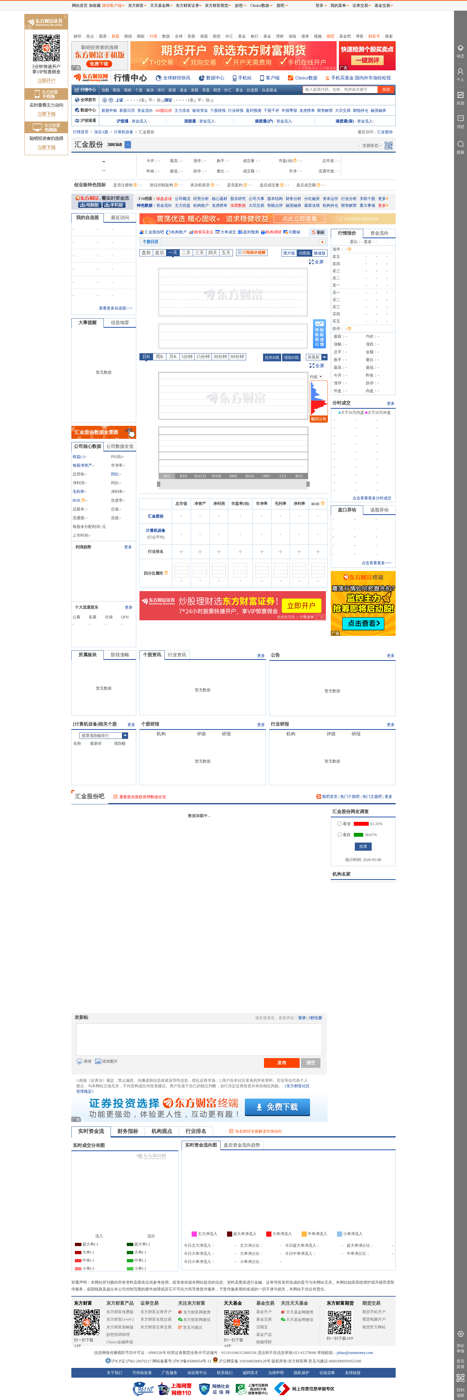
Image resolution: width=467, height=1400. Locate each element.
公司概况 (182, 198)
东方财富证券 (187, 5)
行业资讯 (177, 654)
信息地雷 (120, 322)
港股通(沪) (264, 121)
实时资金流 (91, 1131)
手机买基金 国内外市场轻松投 (361, 78)
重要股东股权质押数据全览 (142, 797)
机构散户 (201, 205)
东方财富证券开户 (156, 1312)
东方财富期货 (340, 1303)
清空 (310, 1062)
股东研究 (238, 198)
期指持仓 (360, 110)
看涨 (344, 824)
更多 (383, 198)
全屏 (319, 262)
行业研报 (236, 110)
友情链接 (353, 1373)
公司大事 (256, 198)
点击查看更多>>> (376, 563)
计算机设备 (123, 132)
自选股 (252, 90)
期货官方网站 (374, 1327)
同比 (115, 474)
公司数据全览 (120, 446)
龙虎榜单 (307, 110)
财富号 (374, 36)
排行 (161, 90)
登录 (302, 1018)
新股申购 (109, 110)
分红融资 (312, 198)
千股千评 (271, 110)
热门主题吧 (372, 796)
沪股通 (122, 121)
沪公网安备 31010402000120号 (241, 1361)
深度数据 (238, 205)
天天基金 (233, 1303)
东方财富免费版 (120, 1312)
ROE (79, 500)
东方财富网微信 (194, 1319)
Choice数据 (306, 78)
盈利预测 (253, 110)
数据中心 (215, 78)
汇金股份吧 (154, 232)
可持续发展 (142, 1373)
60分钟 (237, 356)
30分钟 (220, 356)
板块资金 (200, 110)
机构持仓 (330, 205)
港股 (204, 36)
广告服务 (169, 1373)
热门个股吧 (350, 796)
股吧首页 (327, 796)
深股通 (190, 121)
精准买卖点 (203, 232)
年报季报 (289, 110)
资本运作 (330, 198)
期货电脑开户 (374, 1319)
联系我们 (225, 1373)
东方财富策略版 (120, 1327)
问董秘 (294, 232)
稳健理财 (264, 1342)
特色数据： (146, 205)
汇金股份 (155, 516)
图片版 (289, 253)
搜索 (389, 36)
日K (146, 356)
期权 (141, 36)
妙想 (239, 5)
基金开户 (264, 1312)
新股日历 (127, 110)
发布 (281, 1062)
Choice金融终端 (119, 1342)
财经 (77, 36)
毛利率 (78, 491)
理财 (280, 36)
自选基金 (269, 90)
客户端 (273, 78)
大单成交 (228, 232)
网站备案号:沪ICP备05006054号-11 (182, 1361)
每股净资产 (82, 465)
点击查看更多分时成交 (372, 498)
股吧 (330, 36)
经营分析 (201, 198)
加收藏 (95, 5)
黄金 (242, 36)
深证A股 (101, 132)
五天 (226, 252)
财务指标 (127, 1131)
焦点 (90, 36)
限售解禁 (325, 110)
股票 (103, 36)
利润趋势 (83, 547)
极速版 (320, 253)
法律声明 (276, 1373)
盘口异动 (347, 510)
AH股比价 (163, 110)
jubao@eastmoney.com (355, 1352)
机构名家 (341, 874)
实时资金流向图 (201, 1145)
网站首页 (80, 5)
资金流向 (145, 110)
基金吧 (345, 36)
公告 (275, 655)
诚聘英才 (250, 1373)
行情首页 (81, 132)
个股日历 (150, 241)
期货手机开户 (374, 1312)
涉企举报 (460, 1348)
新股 (115, 36)
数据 (166, 36)
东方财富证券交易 (156, 1327)
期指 (128, 36)
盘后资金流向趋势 (242, 1145)
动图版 (304, 253)
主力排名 (182, 110)
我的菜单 (338, 5)
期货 (217, 36)
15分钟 (203, 356)
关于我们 (114, 1373)
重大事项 (367, 205)
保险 (292, 36)
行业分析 (349, 198)
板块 (150, 90)
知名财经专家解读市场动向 (258, 1131)
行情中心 (85, 90)
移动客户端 (112, 5)
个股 (139, 90)
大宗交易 (343, 110)
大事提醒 (87, 322)
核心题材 (219, 198)
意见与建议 (190, 1327)
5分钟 (187, 356)
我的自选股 (87, 217)
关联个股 (367, 198)
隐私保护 (301, 1373)
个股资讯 (152, 654)
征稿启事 (327, 1373)
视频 (318, 36)
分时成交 (341, 403)
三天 (199, 252)
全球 (179, 36)
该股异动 (379, 510)
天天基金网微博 (297, 1312)
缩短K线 (291, 357)
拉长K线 (272, 357)
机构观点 (161, 1131)
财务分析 (293, 198)
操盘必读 (164, 198)
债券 (305, 36)
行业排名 (196, 1131)
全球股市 (85, 100)
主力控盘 (182, 205)
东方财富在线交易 (156, 1319)
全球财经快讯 (176, 78)
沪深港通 (85, 120)
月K (173, 356)
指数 (105, 90)
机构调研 (273, 232)
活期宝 (262, 1327)
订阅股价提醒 (252, 252)
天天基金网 (160, 5)
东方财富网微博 (194, 1312)
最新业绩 (312, 205)
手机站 (245, 78)
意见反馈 (460, 1364)
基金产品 (264, 1334)
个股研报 (218, 110)
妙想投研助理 (118, 1334)
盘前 (146, 252)
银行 (254, 36)
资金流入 (139, 121)
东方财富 (83, 1303)
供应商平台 (197, 1373)
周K (159, 356)
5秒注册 (315, 1018)
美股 (191, 36)
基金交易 (264, 1319)
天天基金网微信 (297, 1319)
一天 (172, 252)
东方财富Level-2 (120, 1319)
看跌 (344, 835)
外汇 (229, 36)
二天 (186, 252)
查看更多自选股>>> (116, 308)
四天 (212, 252)
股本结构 (275, 198)
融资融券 (378, 110)
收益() (78, 456)
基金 (267, 36)
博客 (360, 36)
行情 (153, 36)
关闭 (65, 17)
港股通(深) (345, 121)
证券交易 (360, 5)
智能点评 (275, 205)
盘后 (159, 252)
